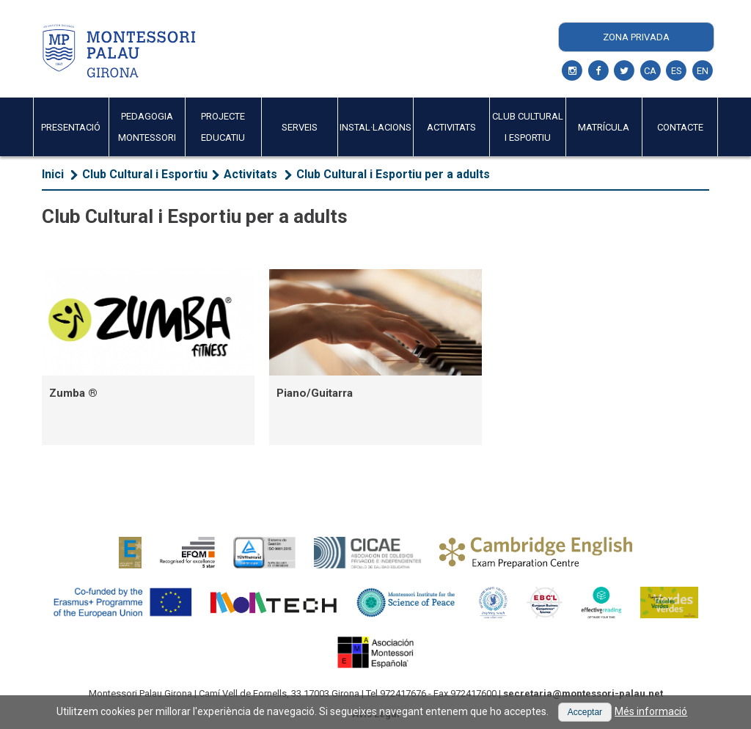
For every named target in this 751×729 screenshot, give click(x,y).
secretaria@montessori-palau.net (583, 693)
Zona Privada (636, 37)
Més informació (651, 711)
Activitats (252, 174)
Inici (53, 174)
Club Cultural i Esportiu (145, 174)
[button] (585, 712)
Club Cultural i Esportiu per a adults (393, 174)
